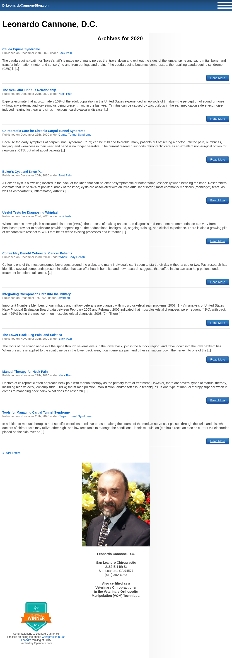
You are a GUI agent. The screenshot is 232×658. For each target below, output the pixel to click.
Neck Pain (65, 93)
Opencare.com (43, 643)
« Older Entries (11, 453)
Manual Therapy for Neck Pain (25, 371)
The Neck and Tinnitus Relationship (29, 90)
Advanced (63, 298)
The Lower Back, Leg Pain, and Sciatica (32, 335)
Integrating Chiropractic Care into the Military (36, 294)
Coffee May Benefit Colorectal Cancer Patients (37, 253)
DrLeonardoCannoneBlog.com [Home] (26, 5)
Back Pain (65, 53)
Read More (217, 78)
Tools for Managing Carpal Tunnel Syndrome (36, 412)
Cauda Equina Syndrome (21, 49)
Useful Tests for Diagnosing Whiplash (30, 212)
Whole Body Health (72, 257)
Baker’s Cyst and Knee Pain (23, 171)
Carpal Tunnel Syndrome (75, 134)
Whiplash (65, 216)
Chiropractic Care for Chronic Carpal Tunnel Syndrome (43, 131)
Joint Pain (65, 175)
